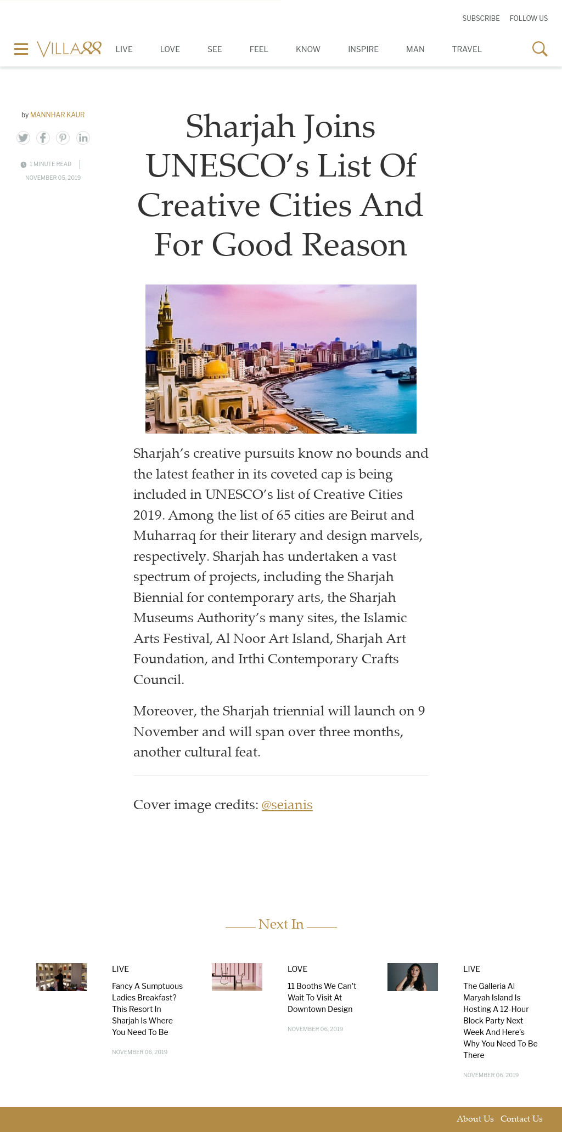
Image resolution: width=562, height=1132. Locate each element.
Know (308, 49)
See (214, 49)
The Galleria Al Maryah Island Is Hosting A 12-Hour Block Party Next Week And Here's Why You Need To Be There (500, 1020)
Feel (259, 49)
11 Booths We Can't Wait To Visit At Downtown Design (322, 997)
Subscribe (480, 18)
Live (124, 49)
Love (170, 49)
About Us (475, 1119)
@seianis (287, 806)
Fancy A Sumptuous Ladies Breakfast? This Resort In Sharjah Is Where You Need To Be (147, 1009)
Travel (467, 49)
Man (415, 49)
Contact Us (522, 1119)
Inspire (363, 49)
